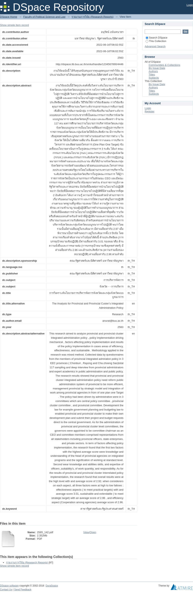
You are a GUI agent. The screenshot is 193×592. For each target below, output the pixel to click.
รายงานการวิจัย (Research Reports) (92, 16)
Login (189, 4)
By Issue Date (157, 68)
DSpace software (9, 585)
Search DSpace (156, 37)
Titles (152, 74)
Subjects (154, 77)
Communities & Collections (164, 65)
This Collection (156, 41)
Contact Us (6, 589)
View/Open (89, 532)
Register (149, 111)
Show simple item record (14, 25)
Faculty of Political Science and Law (44, 16)
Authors (153, 71)
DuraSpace (52, 585)
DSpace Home (8, 16)
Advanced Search (155, 46)
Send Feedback (22, 589)
